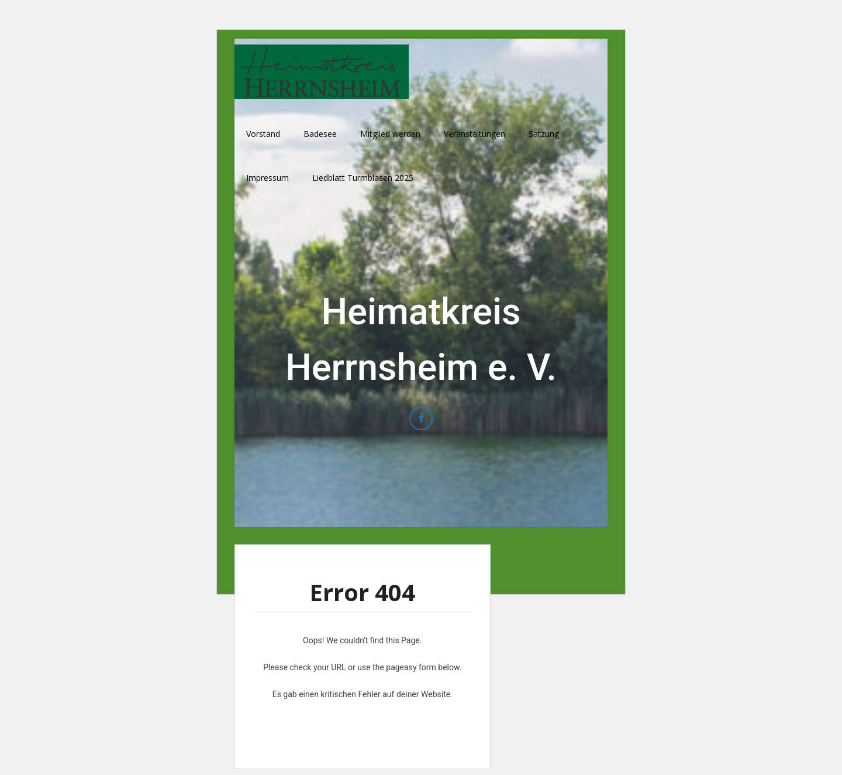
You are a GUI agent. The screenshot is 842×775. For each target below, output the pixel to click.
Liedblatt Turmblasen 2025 (362, 177)
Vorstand (263, 133)
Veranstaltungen (474, 133)
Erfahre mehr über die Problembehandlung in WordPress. (362, 721)
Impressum (267, 177)
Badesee (320, 133)
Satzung (544, 133)
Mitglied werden (390, 133)
